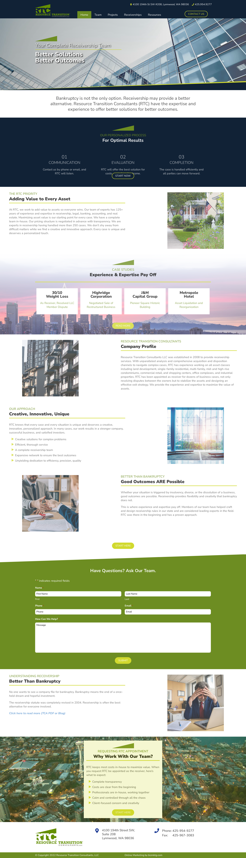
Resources (154, 15)
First (37, 599)
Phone (39, 606)
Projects (113, 15)
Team (98, 15)
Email (129, 606)
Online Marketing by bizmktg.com (143, 855)
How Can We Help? (47, 619)
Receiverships (133, 15)
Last (127, 599)
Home (84, 15)
